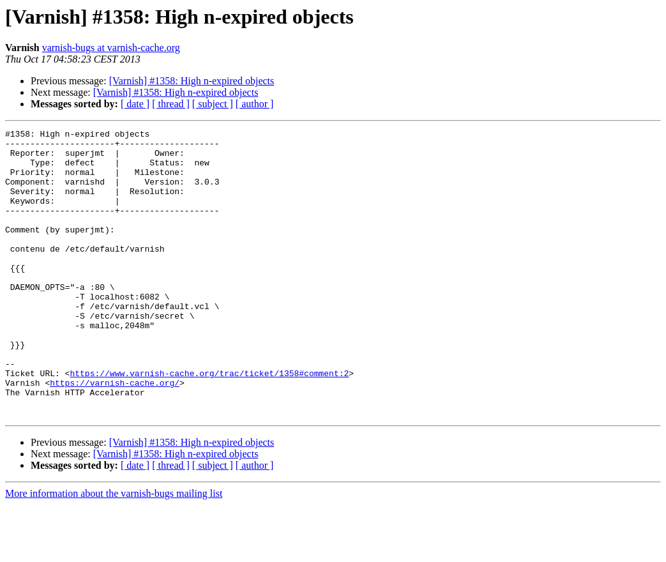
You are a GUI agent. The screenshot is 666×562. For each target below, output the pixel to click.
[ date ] (135, 103)
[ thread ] (171, 103)
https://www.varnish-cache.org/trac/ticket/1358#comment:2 (209, 423)
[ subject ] (212, 103)
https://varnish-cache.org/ (114, 434)
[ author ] (255, 103)
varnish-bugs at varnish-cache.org (111, 47)
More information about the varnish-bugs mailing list (113, 550)
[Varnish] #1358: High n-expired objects (192, 80)
